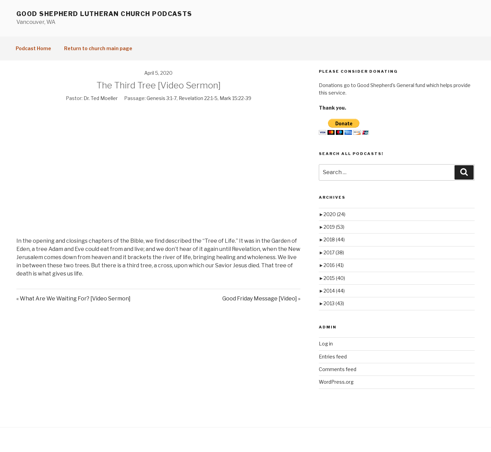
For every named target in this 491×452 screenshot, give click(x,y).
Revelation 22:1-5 (198, 98)
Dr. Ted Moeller (101, 98)
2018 (334, 239)
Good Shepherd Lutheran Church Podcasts (104, 13)
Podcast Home (33, 48)
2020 (334, 214)
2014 (334, 291)
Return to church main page (98, 48)
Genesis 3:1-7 (162, 98)
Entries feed (333, 356)
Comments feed (337, 369)
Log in (326, 344)
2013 (334, 303)
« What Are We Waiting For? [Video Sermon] (73, 298)
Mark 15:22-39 (235, 98)
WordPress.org (336, 382)
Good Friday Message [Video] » (261, 298)
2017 (334, 252)
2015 (334, 278)
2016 (334, 265)
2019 (334, 227)
